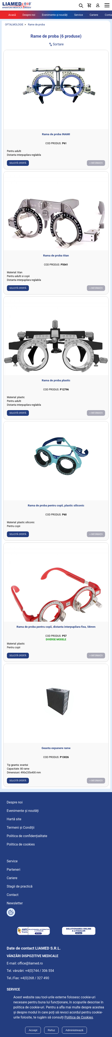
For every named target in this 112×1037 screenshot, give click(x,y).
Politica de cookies (21, 844)
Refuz (51, 1030)
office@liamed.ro (30, 963)
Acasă (12, 14)
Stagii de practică (19, 886)
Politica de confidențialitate (27, 836)
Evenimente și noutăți (54, 14)
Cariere (94, 14)
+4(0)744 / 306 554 (39, 971)
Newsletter (15, 903)
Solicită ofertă (17, 163)
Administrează (74, 1030)
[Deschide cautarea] (81, 5)
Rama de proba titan (56, 255)
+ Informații (96, 163)
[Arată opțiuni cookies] (11, 912)
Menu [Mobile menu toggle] (107, 5)
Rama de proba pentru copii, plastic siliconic (56, 505)
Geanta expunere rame (56, 748)
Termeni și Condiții (20, 828)
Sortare (56, 44)
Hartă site (14, 819)
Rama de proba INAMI (56, 134)
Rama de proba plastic (56, 380)
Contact (12, 895)
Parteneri (13, 870)
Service (78, 14)
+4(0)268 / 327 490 (34, 978)
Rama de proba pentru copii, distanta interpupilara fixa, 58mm (56, 626)
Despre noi (29, 14)
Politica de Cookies (78, 1017)
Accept (33, 1030)
